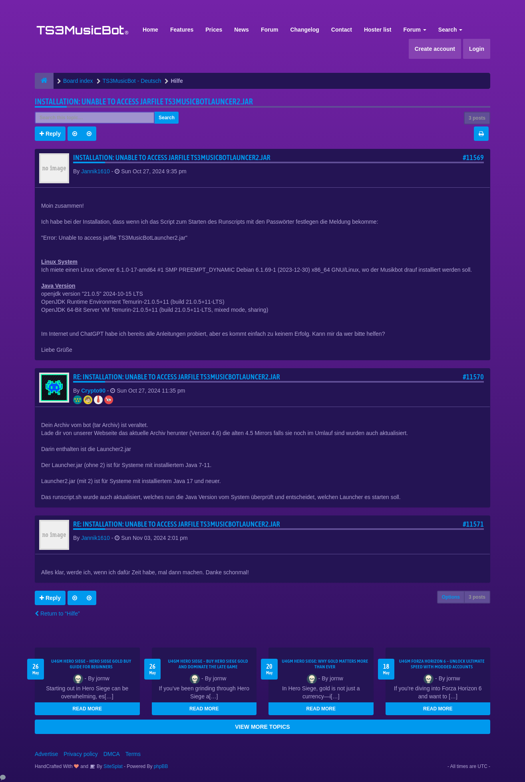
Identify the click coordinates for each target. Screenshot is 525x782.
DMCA (111, 754)
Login (476, 49)
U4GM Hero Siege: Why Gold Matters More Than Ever (325, 664)
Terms (133, 754)
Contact (341, 29)
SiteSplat (112, 766)
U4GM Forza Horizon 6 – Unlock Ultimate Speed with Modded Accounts (442, 664)
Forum (269, 29)
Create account (435, 49)
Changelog (304, 29)
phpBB (161, 766)
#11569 (473, 157)
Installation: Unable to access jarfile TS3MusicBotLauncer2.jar (144, 101)
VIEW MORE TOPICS (262, 727)
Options (451, 597)
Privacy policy (81, 754)
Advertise (46, 754)
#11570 (473, 377)
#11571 (473, 524)
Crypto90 (93, 390)
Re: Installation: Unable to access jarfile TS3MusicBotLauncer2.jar (176, 377)
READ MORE (87, 709)
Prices (213, 29)
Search (450, 29)
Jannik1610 (95, 171)
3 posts (477, 118)
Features (181, 29)
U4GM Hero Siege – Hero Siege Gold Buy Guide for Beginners (91, 664)
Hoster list (377, 29)
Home (150, 29)
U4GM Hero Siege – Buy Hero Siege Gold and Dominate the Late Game (208, 664)
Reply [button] (50, 133)
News (241, 29)
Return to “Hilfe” (57, 613)
